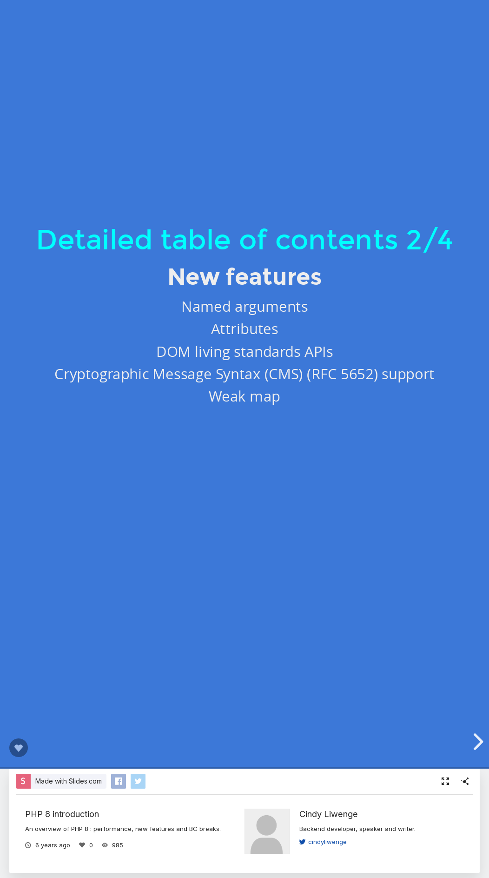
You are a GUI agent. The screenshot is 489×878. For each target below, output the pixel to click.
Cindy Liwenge (328, 814)
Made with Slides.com (68, 781)
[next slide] (477, 741)
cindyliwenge (323, 841)
